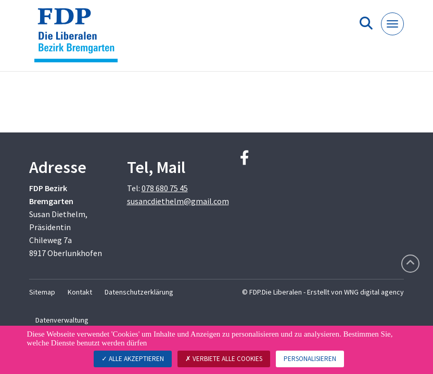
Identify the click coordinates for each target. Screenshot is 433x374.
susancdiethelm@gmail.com (178, 201)
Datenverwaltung (61, 320)
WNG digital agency (374, 292)
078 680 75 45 (165, 188)
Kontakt (80, 292)
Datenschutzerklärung (139, 292)
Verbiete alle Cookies (223, 358)
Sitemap (42, 292)
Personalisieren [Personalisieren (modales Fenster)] (310, 358)
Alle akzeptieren (132, 358)
